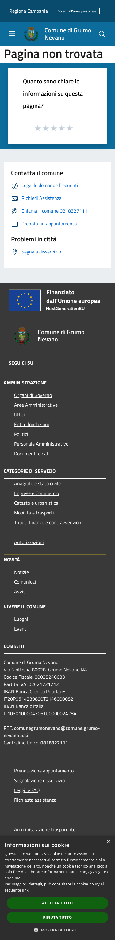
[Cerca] (102, 34)
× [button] (108, 842)
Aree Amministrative (36, 404)
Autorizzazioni (29, 542)
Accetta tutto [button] (57, 903)
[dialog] (57, 888)
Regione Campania (28, 11)
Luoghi (21, 619)
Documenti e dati (32, 453)
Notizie (21, 572)
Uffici (19, 414)
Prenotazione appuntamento (44, 770)
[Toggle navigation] (12, 33)
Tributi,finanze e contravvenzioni (48, 522)
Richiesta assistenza (35, 800)
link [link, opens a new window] (25, 890)
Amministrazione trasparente (44, 829)
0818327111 (54, 742)
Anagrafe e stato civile (37, 483)
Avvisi (20, 591)
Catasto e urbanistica (36, 503)
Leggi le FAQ (27, 790)
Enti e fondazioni (31, 424)
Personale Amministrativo (41, 443)
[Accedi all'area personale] (76, 11)
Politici (21, 434)
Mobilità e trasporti (34, 512)
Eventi (21, 628)
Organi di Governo (33, 395)
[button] (57, 930)
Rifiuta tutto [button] (57, 917)
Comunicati (26, 581)
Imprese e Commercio (36, 493)
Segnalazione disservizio (39, 780)
